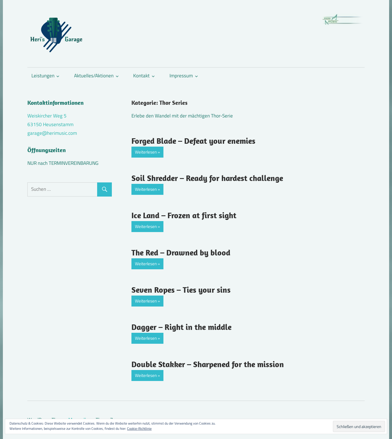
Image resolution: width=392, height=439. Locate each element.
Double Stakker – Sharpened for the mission (207, 364)
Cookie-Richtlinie (139, 428)
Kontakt (141, 75)
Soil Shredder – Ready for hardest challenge (207, 178)
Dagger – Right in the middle (181, 327)
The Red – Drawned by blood (180, 252)
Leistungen (42, 75)
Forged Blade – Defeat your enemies (193, 141)
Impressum (181, 75)
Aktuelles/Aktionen (94, 75)
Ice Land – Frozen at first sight (183, 215)
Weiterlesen (146, 152)
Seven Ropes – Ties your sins (181, 290)
